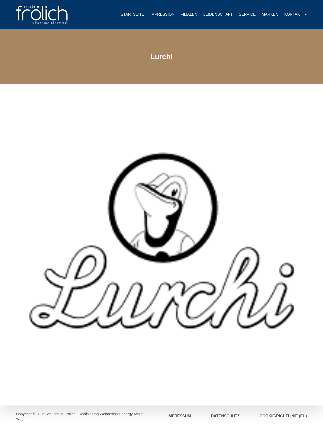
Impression (162, 14)
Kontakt (295, 14)
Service (247, 14)
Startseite (132, 14)
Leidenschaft (218, 14)
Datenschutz (225, 416)
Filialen (189, 14)
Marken (270, 14)
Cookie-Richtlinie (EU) (283, 416)
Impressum (179, 416)
